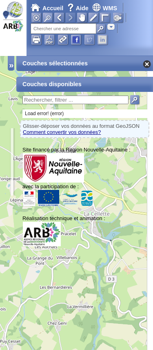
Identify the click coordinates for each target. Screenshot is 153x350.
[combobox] (111, 26)
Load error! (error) (44, 113)
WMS (104, 8)
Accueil (47, 8)
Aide (78, 8)
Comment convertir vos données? (62, 132)
